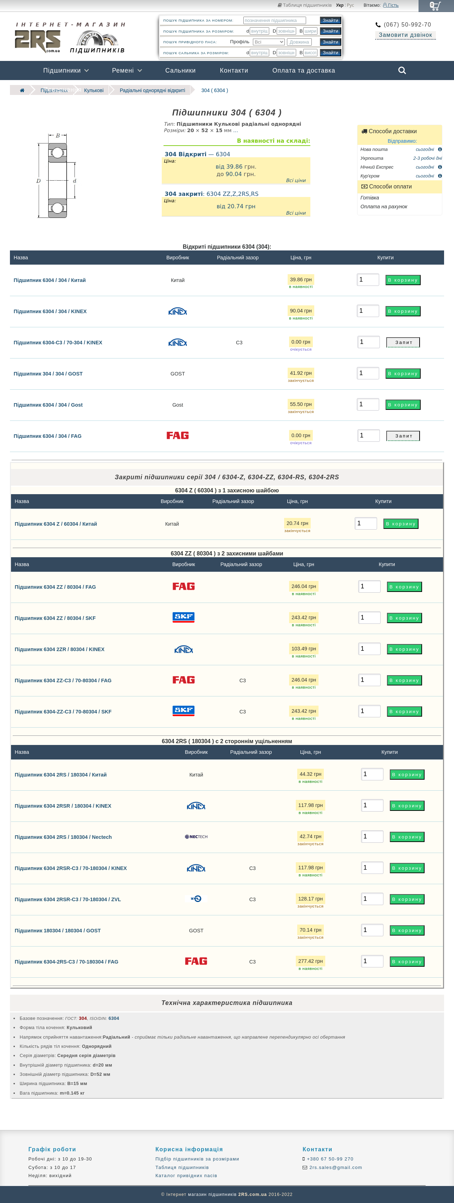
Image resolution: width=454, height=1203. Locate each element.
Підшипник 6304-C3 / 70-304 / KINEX (58, 342)
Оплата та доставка (304, 70)
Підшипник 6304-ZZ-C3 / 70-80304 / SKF (63, 711)
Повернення (62, 89)
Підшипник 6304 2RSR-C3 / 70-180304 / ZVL (68, 899)
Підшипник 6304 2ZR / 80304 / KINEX (60, 649)
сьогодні (429, 148)
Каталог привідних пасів (186, 1175)
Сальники (180, 70)
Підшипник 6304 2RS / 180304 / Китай (61, 774)
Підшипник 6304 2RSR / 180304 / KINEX (63, 805)
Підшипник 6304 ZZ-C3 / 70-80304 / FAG (63, 680)
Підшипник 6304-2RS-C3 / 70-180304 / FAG (66, 961)
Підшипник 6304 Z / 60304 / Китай (56, 523)
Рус (350, 5)
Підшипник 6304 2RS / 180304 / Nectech (63, 837)
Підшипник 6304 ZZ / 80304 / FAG (55, 586)
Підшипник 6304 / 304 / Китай (50, 279)
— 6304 (197, 153)
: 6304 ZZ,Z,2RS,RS (236, 203)
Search (402, 70)
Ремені (123, 70)
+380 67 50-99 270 (329, 1159)
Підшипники (62, 70)
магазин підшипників (212, 1194)
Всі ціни (296, 180)
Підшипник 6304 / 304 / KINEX (50, 311)
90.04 (234, 173)
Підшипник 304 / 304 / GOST (48, 373)
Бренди (368, 89)
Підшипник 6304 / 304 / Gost (48, 404)
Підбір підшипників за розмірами (197, 1159)
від (221, 166)
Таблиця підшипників (305, 5)
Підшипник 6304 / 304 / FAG (48, 436)
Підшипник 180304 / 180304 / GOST (58, 930)
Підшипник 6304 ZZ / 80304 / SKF (55, 618)
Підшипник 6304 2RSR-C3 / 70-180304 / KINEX (71, 868)
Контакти (234, 70)
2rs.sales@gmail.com (335, 1167)
